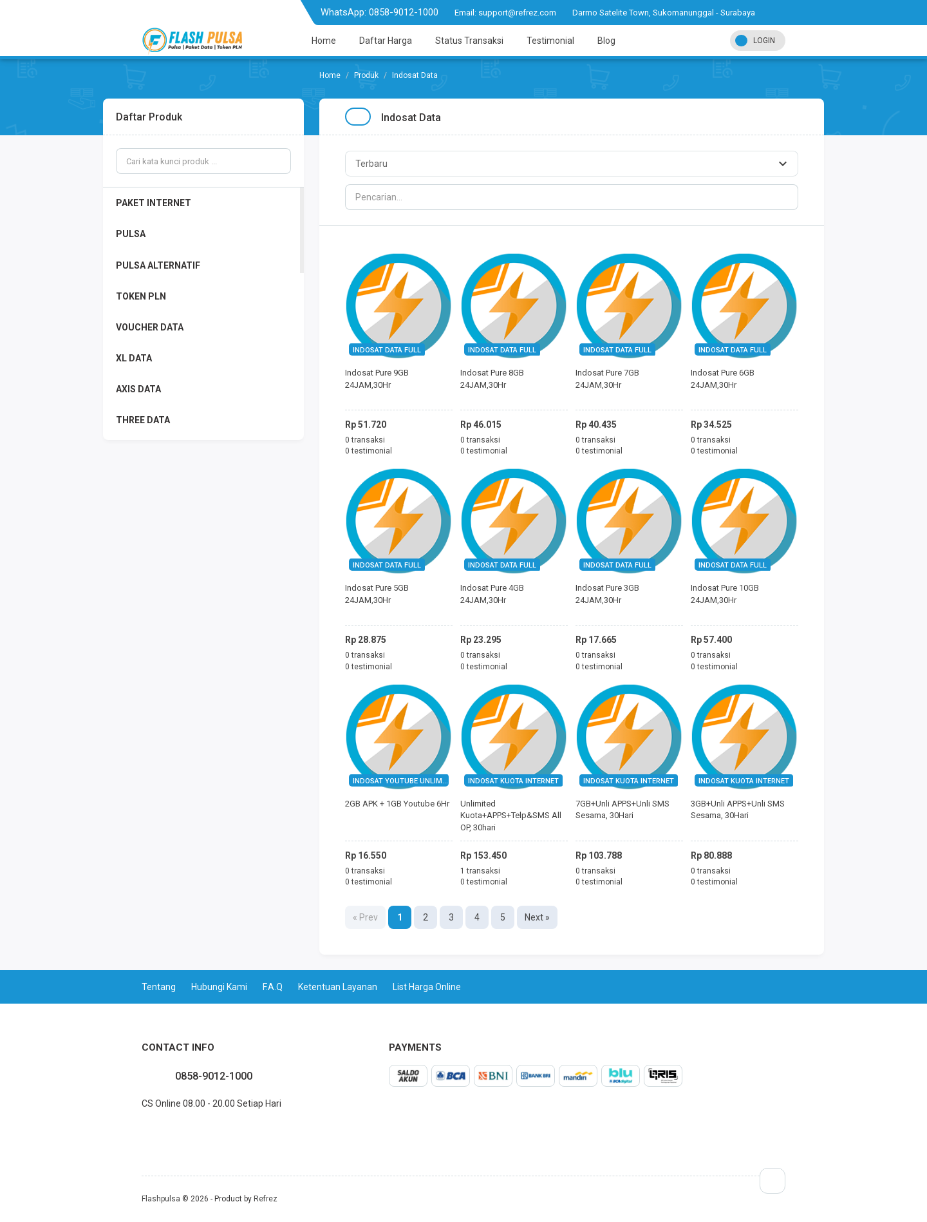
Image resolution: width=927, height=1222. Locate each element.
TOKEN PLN (141, 296)
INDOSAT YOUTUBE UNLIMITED (405, 781)
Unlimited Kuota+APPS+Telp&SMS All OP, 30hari (510, 815)
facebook (141, 1132)
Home (324, 40)
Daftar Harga (385, 40)
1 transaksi (480, 870)
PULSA (130, 234)
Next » (537, 917)
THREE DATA (143, 420)
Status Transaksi (469, 40)
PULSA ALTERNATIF (158, 265)
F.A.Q (273, 987)
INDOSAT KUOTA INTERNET (513, 781)
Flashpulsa (161, 1198)
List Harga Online (427, 987)
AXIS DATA (138, 389)
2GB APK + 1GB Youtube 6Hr (397, 803)
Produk (366, 75)
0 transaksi (365, 439)
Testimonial (550, 40)
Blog (606, 40)
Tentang (159, 987)
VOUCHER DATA (149, 327)
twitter (152, 1132)
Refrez (265, 1198)
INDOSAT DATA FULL (387, 350)
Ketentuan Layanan (337, 987)
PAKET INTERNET (153, 203)
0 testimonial (368, 450)
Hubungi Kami (219, 987)
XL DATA (134, 358)
